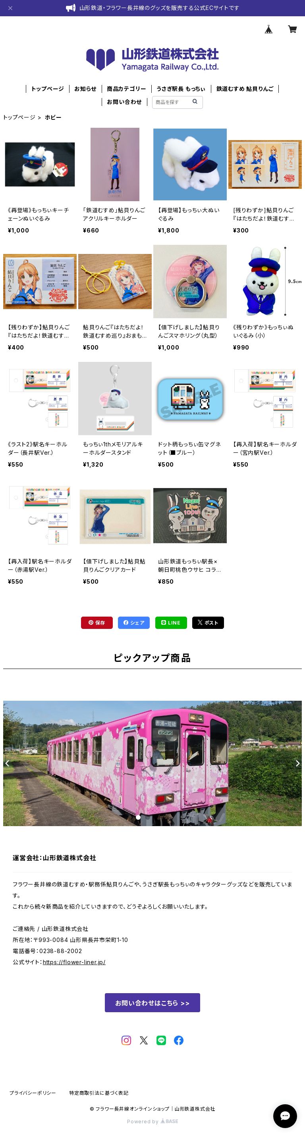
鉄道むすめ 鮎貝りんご (245, 88)
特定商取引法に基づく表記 (99, 1093)
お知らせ (85, 88)
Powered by (152, 1121)
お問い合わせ (124, 101)
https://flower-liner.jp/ (74, 962)
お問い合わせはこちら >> (152, 1003)
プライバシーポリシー (33, 1093)
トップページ (47, 88)
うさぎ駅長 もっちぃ (181, 88)
